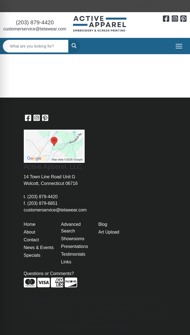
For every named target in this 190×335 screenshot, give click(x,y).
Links (66, 262)
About (29, 232)
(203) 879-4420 (35, 22)
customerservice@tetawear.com (34, 29)
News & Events (39, 247)
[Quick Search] (36, 46)
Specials (32, 255)
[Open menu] (178, 46)
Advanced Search (71, 227)
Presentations (74, 246)
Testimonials (73, 254)
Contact (31, 239)
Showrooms (72, 238)
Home (30, 224)
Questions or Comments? (49, 273)
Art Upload (108, 232)
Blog (102, 224)
